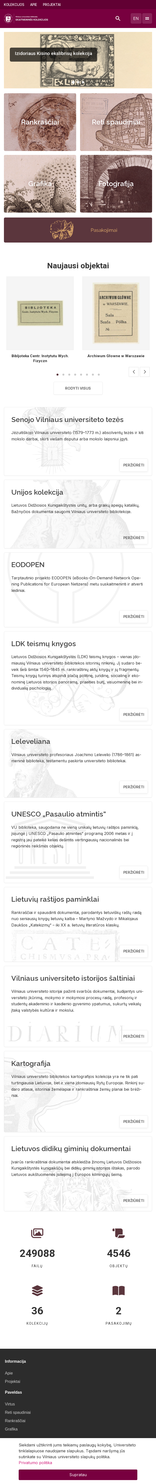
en (136, 18)
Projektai (52, 5)
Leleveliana (30, 741)
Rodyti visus (78, 388)
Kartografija (31, 1063)
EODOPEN (28, 564)
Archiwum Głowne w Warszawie (115, 356)
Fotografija (116, 183)
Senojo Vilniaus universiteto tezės (67, 419)
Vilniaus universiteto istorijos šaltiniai (73, 978)
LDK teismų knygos (43, 644)
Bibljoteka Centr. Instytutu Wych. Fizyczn (40, 358)
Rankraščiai (40, 122)
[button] (73, 82)
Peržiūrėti (133, 465)
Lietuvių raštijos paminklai (55, 899)
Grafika (40, 183)
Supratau (78, 1474)
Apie (33, 5)
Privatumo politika (35, 1462)
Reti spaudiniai (116, 122)
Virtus (10, 1404)
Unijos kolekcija (37, 492)
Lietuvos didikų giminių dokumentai (71, 1148)
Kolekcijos (14, 5)
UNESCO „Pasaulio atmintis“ (58, 814)
